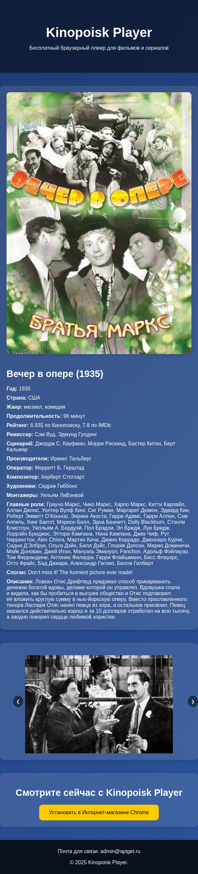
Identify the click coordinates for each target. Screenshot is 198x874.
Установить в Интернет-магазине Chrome (99, 812)
